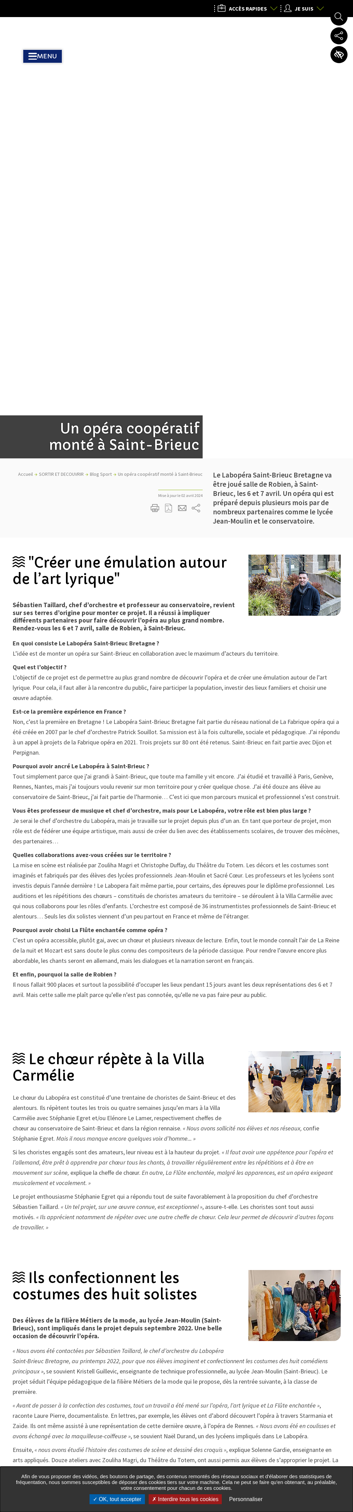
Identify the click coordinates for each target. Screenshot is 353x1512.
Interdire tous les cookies (185, 1499)
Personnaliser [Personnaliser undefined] (245, 1499)
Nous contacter (275, 1462)
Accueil (25, 152)
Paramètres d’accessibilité (339, 54)
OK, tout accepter (117, 1499)
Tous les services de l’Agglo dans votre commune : (64, 1447)
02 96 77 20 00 (271, 1410)
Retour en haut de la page (338, 1323)
